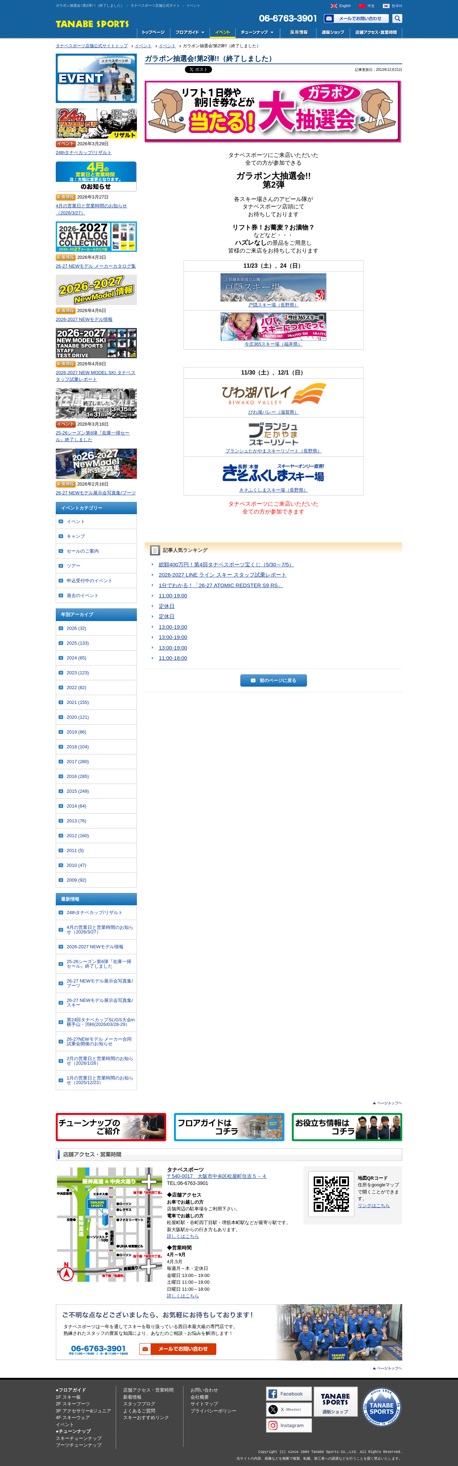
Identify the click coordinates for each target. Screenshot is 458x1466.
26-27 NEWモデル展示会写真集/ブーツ (96, 492)
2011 (75, 850)
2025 (78, 643)
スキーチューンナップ (79, 1438)
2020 (78, 717)
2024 (76, 658)
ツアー (73, 565)
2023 (78, 672)
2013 (76, 820)
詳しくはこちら (183, 1236)
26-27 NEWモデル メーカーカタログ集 (96, 266)
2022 (76, 687)
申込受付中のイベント (90, 580)
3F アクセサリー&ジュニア (83, 1410)
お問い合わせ (356, 18)
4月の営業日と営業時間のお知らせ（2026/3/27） (91, 209)
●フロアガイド (71, 1390)
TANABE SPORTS (92, 23)
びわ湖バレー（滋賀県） (273, 398)
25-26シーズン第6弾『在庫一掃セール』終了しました (92, 436)
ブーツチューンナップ (79, 1445)
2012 (78, 835)
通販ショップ (333, 33)
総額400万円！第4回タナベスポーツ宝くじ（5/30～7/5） (226, 564)
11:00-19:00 (173, 595)
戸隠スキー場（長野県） (273, 290)
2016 (78, 776)
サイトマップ (204, 1403)
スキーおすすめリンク (146, 1417)
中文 (371, 6)
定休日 (167, 606)
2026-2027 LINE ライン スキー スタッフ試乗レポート (223, 575)
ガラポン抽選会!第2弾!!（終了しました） (210, 58)
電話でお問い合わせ (285, 18)
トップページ (153, 33)
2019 (76, 732)
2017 (78, 761)
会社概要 (200, 1397)
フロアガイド (190, 33)
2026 (76, 628)
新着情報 (132, 1397)
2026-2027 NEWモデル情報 (84, 319)
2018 (78, 746)
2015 (78, 791)
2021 (78, 702)
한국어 (397, 6)
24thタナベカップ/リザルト (84, 152)
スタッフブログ (139, 1403)
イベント (222, 33)
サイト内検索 (397, 18)
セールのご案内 (83, 551)
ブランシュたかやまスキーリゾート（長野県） (273, 436)
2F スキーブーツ (73, 1403)
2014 (76, 806)
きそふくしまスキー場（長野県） (273, 475)
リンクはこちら (374, 1205)
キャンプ (76, 536)
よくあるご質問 (139, 1410)
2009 (76, 880)
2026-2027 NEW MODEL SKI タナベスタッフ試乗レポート (95, 376)
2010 (76, 865)
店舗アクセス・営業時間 (376, 33)
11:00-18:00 (173, 658)
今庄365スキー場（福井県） (273, 329)
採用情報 (297, 33)
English (345, 6)
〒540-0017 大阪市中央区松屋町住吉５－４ (217, 1176)
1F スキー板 (68, 1397)
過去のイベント (83, 595)
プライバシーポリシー (213, 1410)
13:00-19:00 (173, 627)
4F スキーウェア (73, 1417)
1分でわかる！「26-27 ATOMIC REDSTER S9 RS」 (221, 585)
